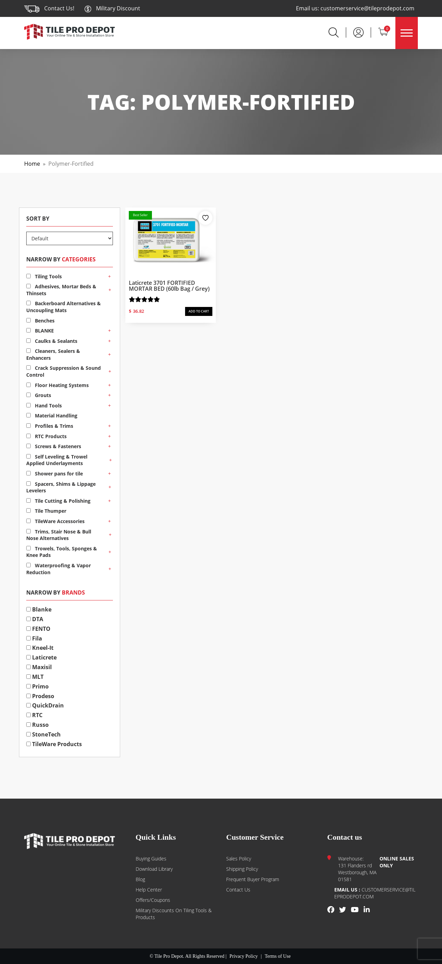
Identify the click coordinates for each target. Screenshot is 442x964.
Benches (40, 320)
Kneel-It (40, 648)
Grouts (38, 395)
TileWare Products (54, 744)
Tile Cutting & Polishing (58, 501)
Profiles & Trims (49, 426)
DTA (34, 619)
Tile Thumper (46, 511)
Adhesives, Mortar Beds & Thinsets (61, 290)
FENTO (38, 629)
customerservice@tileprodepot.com (367, 8)
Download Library (154, 869)
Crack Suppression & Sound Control (63, 371)
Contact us (238, 889)
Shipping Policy (242, 869)
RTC (34, 715)
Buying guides (151, 858)
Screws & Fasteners (53, 446)
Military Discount (112, 8)
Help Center (149, 889)
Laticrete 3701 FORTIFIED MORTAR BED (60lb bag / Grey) (169, 286)
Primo (37, 686)
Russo (37, 725)
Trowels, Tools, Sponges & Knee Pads (61, 552)
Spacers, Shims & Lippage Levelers (61, 487)
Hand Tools (44, 405)
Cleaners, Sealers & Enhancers (53, 354)
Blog (140, 879)
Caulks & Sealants (51, 341)
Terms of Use (277, 956)
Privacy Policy (244, 956)
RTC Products (46, 436)
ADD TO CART (199, 311)
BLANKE (40, 330)
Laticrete (41, 657)
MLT (35, 677)
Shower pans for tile (54, 473)
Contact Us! (59, 8)
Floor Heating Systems (57, 385)
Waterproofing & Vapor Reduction (58, 569)
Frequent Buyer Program (252, 879)
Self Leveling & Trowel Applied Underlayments (56, 460)
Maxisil (39, 667)
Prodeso (40, 696)
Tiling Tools (44, 276)
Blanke (38, 609)
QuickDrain (45, 705)
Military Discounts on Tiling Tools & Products (174, 913)
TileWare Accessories (55, 521)
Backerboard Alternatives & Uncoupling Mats (63, 307)
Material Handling (51, 415)
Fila (34, 638)
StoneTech (43, 734)
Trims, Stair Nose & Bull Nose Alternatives (58, 535)
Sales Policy (238, 858)
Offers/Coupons (153, 900)
